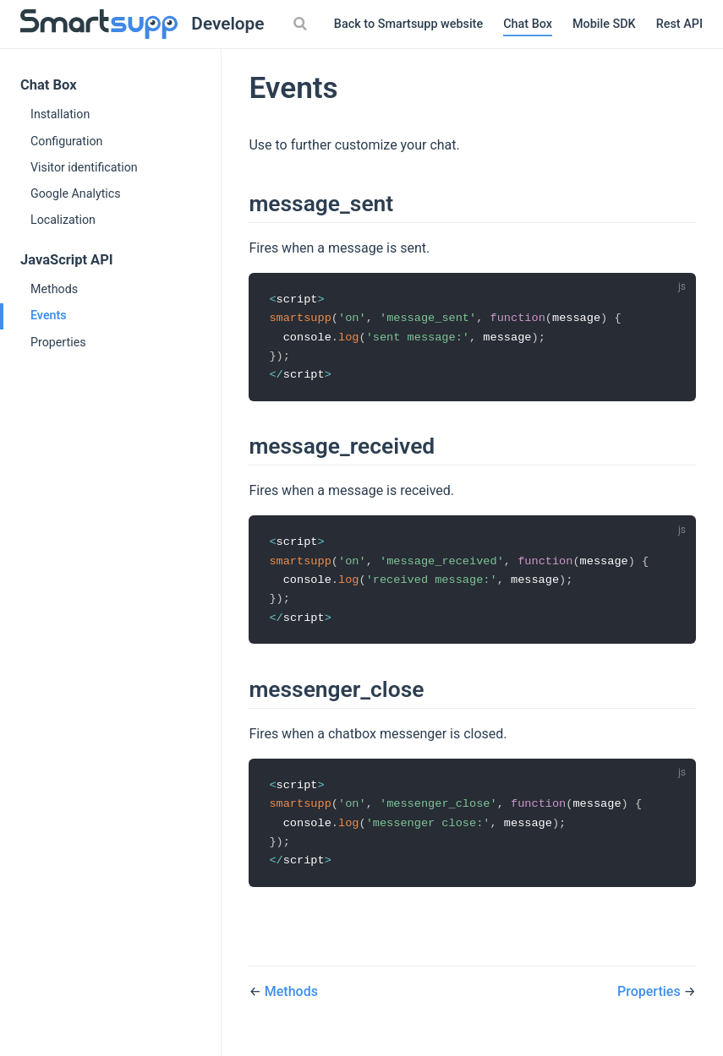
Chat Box (527, 24)
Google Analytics (75, 193)
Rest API (679, 24)
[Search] (302, 23)
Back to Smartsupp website (408, 24)
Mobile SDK (604, 24)
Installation (60, 114)
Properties (58, 342)
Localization (63, 219)
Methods (54, 289)
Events (48, 315)
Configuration (66, 141)
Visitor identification (84, 167)
